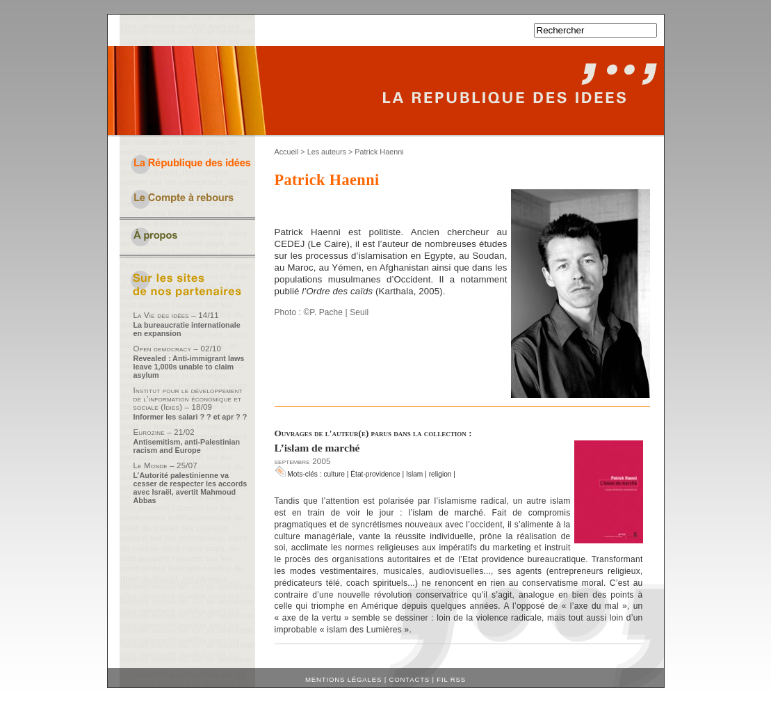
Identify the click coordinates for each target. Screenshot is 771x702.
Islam (414, 474)
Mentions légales (343, 679)
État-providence (375, 474)
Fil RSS (451, 679)
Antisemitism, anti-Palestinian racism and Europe (187, 446)
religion (440, 474)
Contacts (409, 679)
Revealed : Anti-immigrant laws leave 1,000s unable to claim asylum (189, 366)
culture (334, 474)
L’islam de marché (317, 448)
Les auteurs (326, 151)
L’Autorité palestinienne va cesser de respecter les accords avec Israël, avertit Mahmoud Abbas (190, 487)
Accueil (287, 151)
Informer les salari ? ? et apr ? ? (190, 417)
